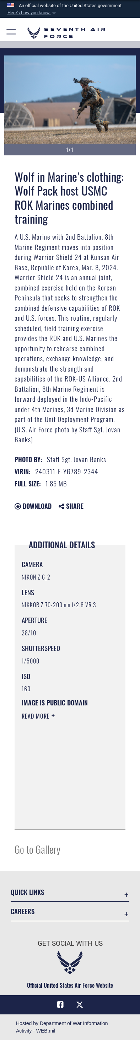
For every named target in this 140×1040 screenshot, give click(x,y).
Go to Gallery (37, 849)
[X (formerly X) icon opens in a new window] (79, 1004)
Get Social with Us (70, 943)
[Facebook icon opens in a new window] (60, 1004)
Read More (37, 716)
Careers (22, 911)
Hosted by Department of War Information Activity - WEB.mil (62, 1027)
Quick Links (27, 892)
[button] (32, 12)
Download (33, 506)
